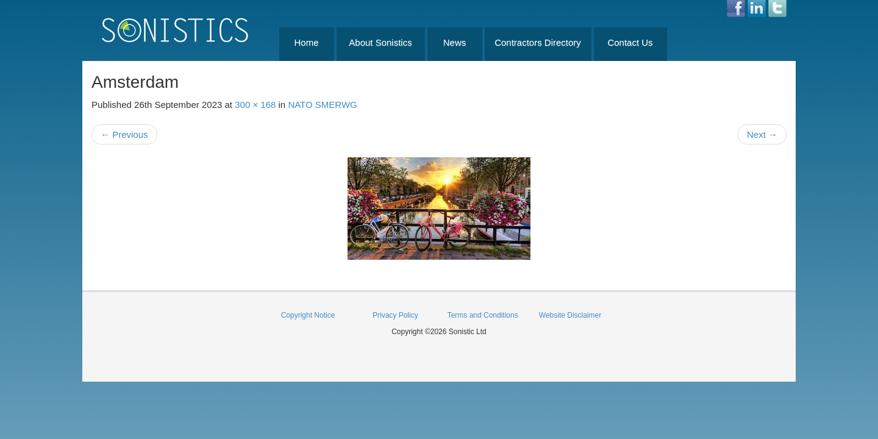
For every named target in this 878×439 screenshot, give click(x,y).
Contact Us (629, 42)
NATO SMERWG (322, 104)
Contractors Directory (537, 42)
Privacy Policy (395, 315)
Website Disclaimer (570, 315)
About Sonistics (380, 42)
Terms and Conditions (483, 315)
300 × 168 (255, 104)
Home (306, 42)
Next (762, 134)
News (454, 42)
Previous (124, 134)
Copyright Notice (308, 315)
